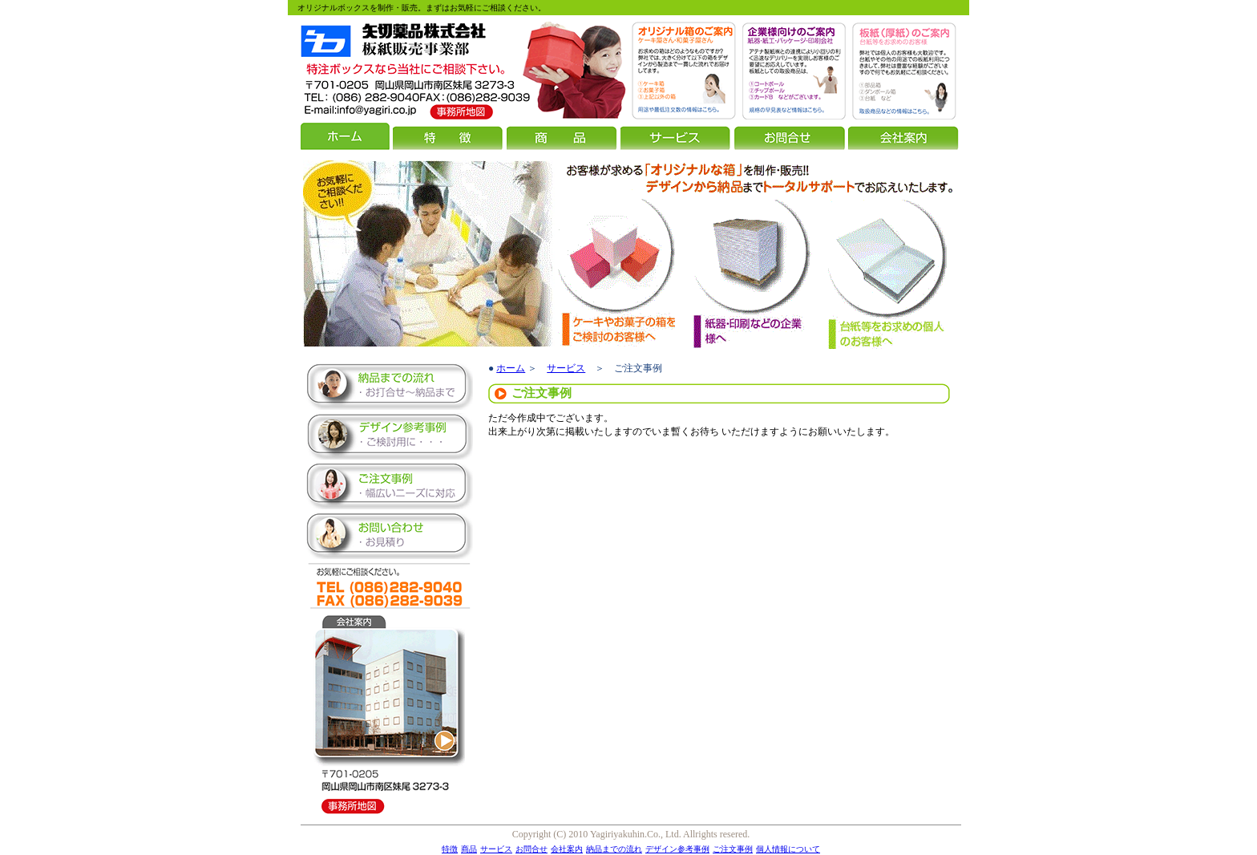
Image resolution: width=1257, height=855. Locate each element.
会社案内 (567, 849)
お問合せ (531, 849)
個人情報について (788, 849)
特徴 (450, 849)
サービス (566, 368)
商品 (469, 849)
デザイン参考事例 (677, 849)
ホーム (510, 368)
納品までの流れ (614, 849)
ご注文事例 (733, 849)
